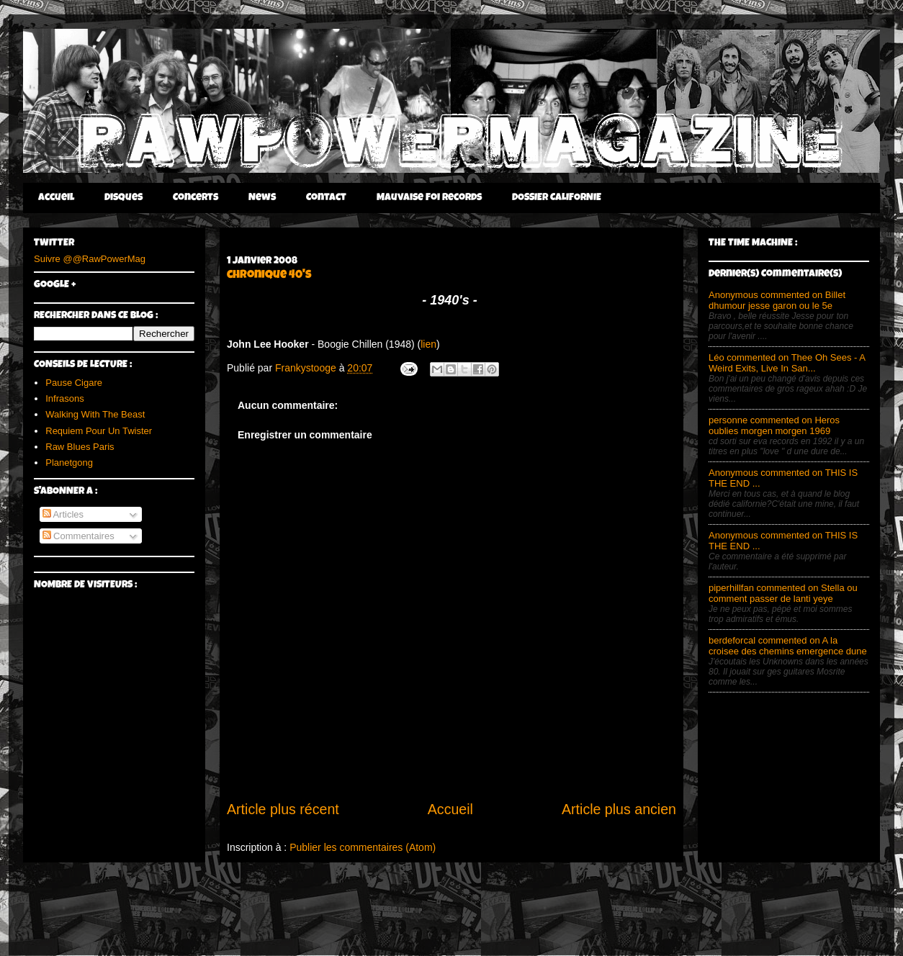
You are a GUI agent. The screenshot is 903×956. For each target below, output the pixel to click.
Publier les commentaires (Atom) (362, 847)
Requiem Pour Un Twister (98, 430)
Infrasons (64, 398)
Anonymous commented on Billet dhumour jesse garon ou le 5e (777, 300)
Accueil (56, 198)
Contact (326, 198)
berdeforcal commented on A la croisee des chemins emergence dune (788, 646)
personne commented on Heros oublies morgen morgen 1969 (774, 425)
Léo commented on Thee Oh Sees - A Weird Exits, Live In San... (787, 363)
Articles (63, 514)
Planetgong (69, 462)
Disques (123, 198)
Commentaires (78, 536)
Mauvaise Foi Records (429, 198)
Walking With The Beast (95, 414)
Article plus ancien (619, 809)
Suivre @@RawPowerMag (89, 258)
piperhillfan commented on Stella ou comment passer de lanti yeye (783, 593)
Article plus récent (283, 809)
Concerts (195, 198)
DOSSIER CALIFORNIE (556, 198)
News (262, 198)
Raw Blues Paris (79, 446)
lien (428, 344)
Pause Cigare (73, 382)
